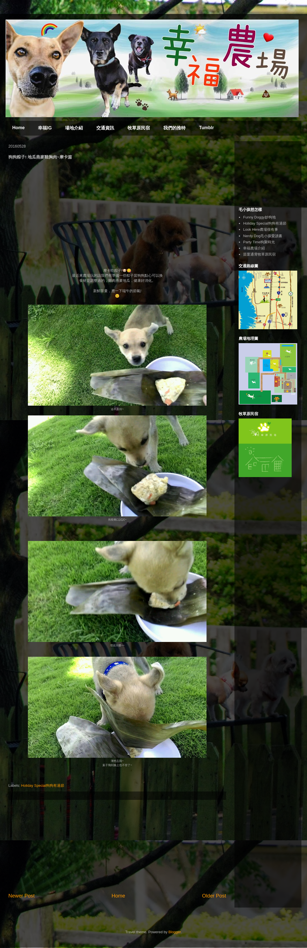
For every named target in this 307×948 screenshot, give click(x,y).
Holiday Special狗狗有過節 (42, 785)
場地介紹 (74, 128)
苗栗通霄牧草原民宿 (259, 254)
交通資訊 (105, 128)
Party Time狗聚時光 (259, 242)
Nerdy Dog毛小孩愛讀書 (262, 236)
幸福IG (45, 128)
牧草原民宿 (139, 128)
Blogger (175, 932)
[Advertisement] (117, 846)
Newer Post (21, 896)
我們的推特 (174, 128)
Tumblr (206, 127)
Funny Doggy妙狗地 (259, 217)
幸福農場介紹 (254, 248)
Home (18, 127)
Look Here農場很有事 (260, 229)
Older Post (214, 896)
